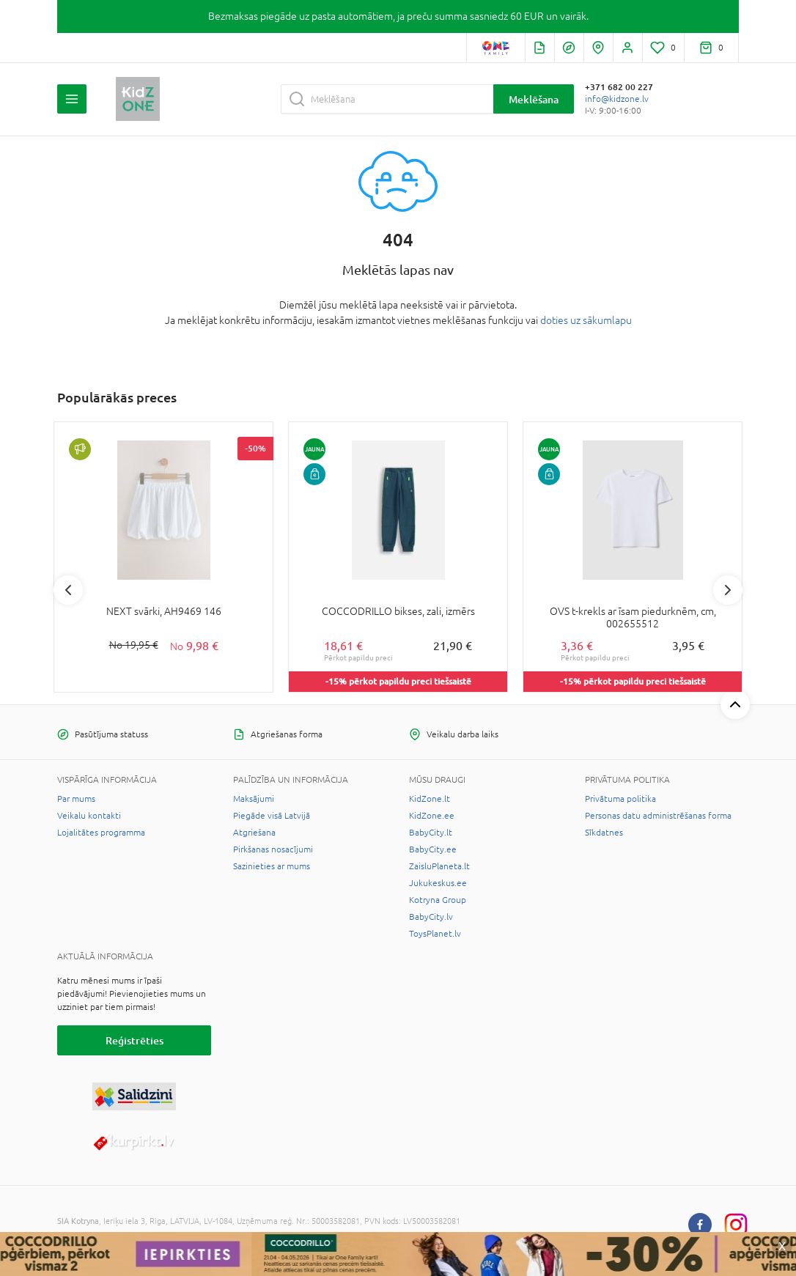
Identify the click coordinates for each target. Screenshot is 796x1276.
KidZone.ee (431, 816)
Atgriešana (254, 832)
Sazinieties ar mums (271, 866)
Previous (68, 590)
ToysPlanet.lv (435, 934)
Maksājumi (253, 799)
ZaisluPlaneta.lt (439, 866)
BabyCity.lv (431, 917)
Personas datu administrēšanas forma (658, 816)
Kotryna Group (437, 900)
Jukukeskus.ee (438, 883)
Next (727, 590)
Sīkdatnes (604, 832)
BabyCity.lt (430, 832)
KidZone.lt (429, 799)
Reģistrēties (134, 1040)
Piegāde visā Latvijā (271, 816)
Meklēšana (534, 99)
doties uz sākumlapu (586, 320)
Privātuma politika (620, 799)
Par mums (76, 799)
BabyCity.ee (433, 849)
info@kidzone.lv (617, 99)
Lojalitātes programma (101, 832)
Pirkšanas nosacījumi (273, 849)
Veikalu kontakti (89, 816)
